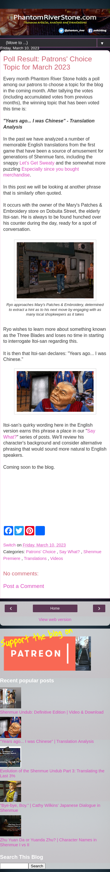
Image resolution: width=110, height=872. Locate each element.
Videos (56, 558)
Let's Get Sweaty (36, 162)
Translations (36, 558)
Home (55, 608)
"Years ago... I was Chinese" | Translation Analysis (47, 741)
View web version (55, 619)
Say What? (70, 551)
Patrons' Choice (41, 551)
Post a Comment (23, 586)
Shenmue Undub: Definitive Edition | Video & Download (52, 712)
